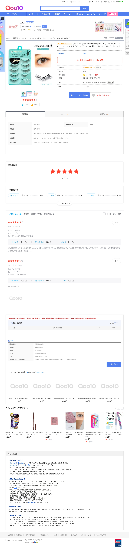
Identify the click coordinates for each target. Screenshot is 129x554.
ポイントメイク (41, 38)
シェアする (26, 105)
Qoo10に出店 (105, 2)
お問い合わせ (113, 364)
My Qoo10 (73, 2)
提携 (55, 535)
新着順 (26, 214)
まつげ (51, 38)
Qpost (91, 2)
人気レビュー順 (15, 214)
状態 (14, 328)
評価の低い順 (49, 214)
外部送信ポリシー (45, 535)
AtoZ (22, 22)
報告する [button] (36, 105)
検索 (84, 8)
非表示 (115, 322)
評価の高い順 (36, 214)
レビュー (64, 114)
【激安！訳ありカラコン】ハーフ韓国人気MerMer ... (42, 398)
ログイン (65, 2)
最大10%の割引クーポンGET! (89, 60)
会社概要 (10, 535)
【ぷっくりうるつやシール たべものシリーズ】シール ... (19, 398)
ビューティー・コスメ (27, 38)
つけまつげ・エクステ (63, 38)
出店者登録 (63, 535)
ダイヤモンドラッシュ (64, 44)
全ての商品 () (26, 26)
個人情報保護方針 (30, 535)
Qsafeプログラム (101, 535)
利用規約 (19, 535)
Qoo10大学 (115, 2)
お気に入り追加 (100, 95)
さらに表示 (64, 203)
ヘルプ (97, 2)
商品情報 (25, 114)
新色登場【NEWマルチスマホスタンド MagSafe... (110, 398)
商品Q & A (104, 114)
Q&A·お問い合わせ (48, 30)
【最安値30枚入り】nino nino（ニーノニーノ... (64, 398)
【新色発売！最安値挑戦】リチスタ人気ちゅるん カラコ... (87, 398)
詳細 (97, 67)
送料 (62, 75)
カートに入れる (79, 95)
